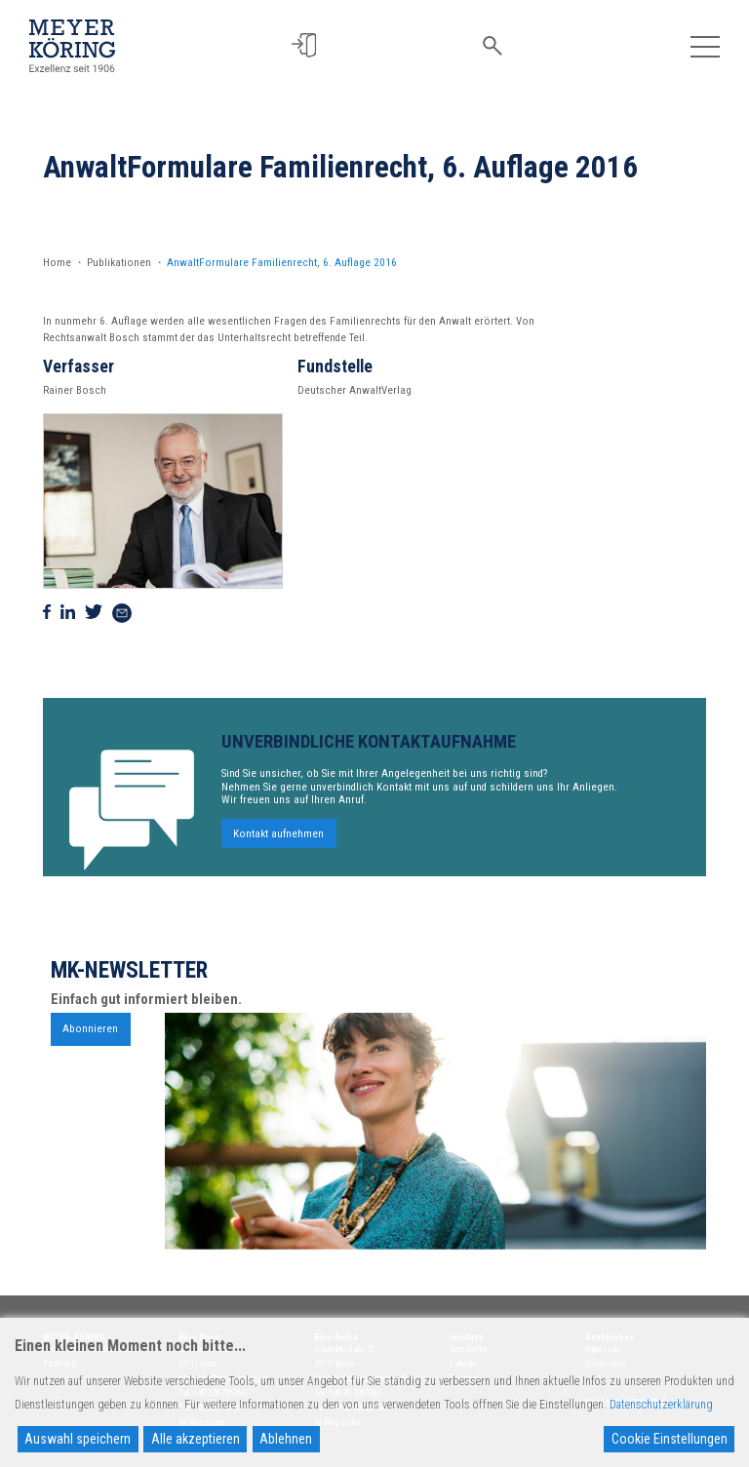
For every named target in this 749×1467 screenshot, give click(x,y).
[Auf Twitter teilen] (93, 613)
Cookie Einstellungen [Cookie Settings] (669, 1439)
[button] (305, 45)
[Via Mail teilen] (122, 613)
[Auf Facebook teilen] (47, 613)
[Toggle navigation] (704, 45)
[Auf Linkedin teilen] (67, 613)
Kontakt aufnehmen (278, 840)
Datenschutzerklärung (661, 1404)
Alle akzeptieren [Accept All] (195, 1439)
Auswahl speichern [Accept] (77, 1439)
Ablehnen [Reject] (285, 1439)
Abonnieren (90, 1035)
